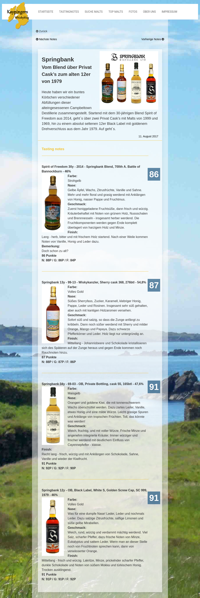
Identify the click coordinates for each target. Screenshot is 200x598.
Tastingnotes (69, 11)
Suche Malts (94, 11)
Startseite (45, 11)
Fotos (133, 11)
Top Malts (115, 11)
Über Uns (149, 11)
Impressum (169, 11)
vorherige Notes (152, 39)
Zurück (41, 31)
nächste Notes (46, 39)
